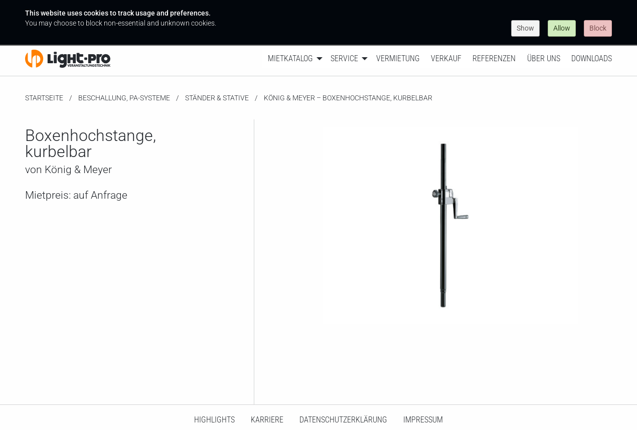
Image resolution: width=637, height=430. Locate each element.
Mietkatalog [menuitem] (290, 58)
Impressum (423, 419)
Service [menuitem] (344, 58)
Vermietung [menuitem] (398, 58)
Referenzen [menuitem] (494, 58)
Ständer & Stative (217, 98)
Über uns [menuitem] (543, 58)
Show (525, 28)
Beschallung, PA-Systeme (124, 98)
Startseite (44, 98)
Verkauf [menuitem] (446, 58)
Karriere (267, 419)
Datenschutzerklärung (343, 419)
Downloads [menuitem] (591, 58)
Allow (561, 28)
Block (597, 28)
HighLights (214, 419)
